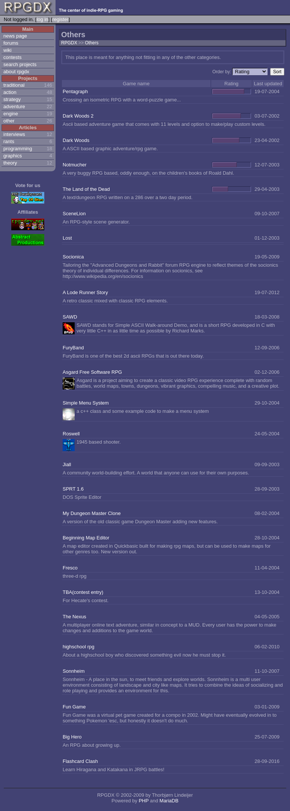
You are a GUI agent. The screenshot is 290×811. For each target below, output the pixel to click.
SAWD (70, 317)
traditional (13, 85)
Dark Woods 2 (78, 116)
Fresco (70, 568)
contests (12, 57)
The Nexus (74, 616)
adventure (14, 106)
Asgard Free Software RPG (92, 372)
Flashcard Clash (80, 761)
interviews (14, 134)
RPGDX (69, 42)
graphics (12, 156)
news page (15, 36)
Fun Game (74, 707)
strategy (12, 99)
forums (10, 43)
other (9, 121)
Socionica (73, 257)
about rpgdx (16, 71)
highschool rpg (79, 646)
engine (10, 113)
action (10, 92)
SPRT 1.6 (73, 489)
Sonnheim (74, 671)
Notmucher (75, 165)
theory (10, 163)
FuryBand (73, 347)
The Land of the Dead (86, 189)
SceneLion (74, 213)
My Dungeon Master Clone (92, 513)
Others (91, 42)
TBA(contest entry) (83, 592)
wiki (7, 50)
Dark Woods (76, 140)
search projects (19, 64)
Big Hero (72, 737)
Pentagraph (75, 91)
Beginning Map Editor (86, 538)
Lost (67, 238)
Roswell (71, 433)
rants (8, 141)
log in (42, 19)
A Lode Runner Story (85, 292)
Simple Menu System (86, 403)
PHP (144, 800)
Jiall (67, 464)
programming (17, 148)
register (60, 19)
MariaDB (169, 800)
